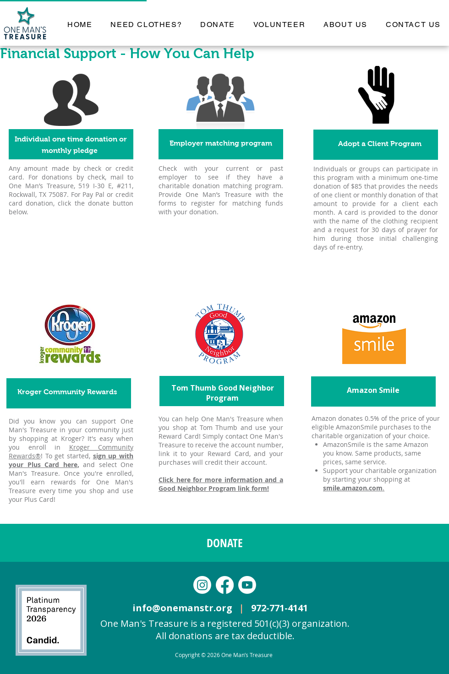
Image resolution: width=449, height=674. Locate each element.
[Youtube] (247, 585)
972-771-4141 (279, 608)
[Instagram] (202, 585)
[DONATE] (224, 543)
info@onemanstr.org (185, 608)
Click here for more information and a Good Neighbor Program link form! (221, 484)
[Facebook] (225, 585)
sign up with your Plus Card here (71, 460)
